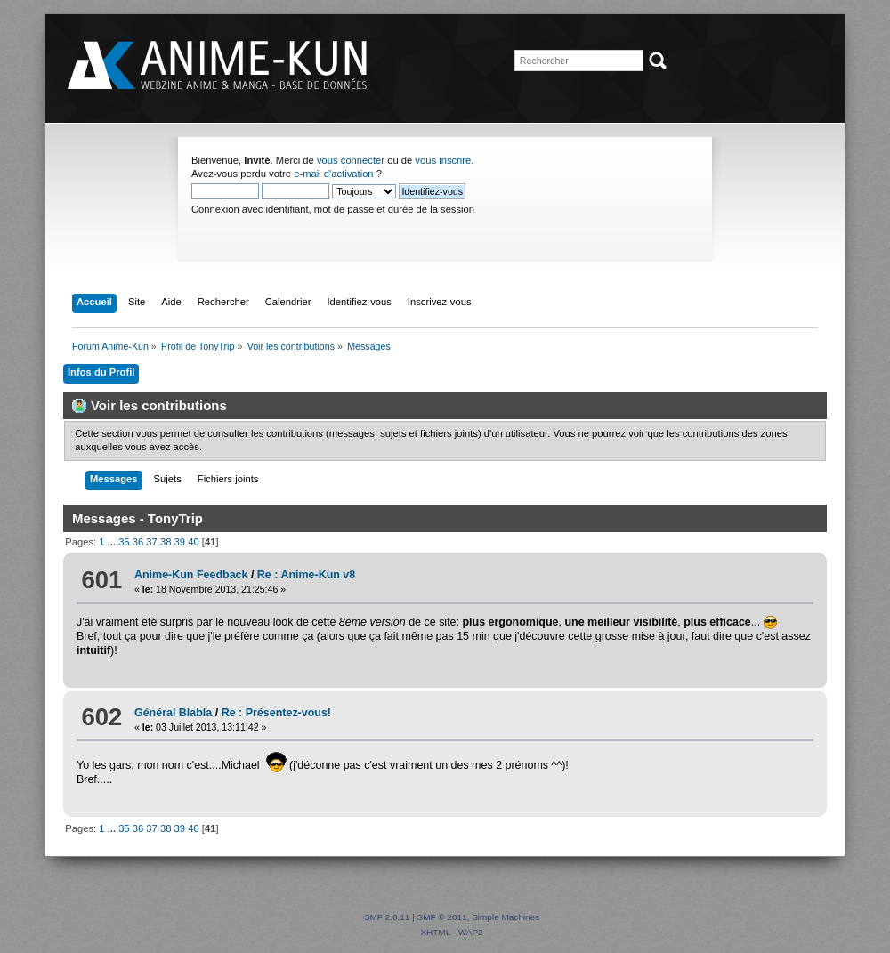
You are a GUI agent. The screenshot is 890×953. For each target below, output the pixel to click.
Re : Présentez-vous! (276, 713)
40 (193, 542)
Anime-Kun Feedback (190, 575)
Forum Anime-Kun (219, 66)
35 (123, 542)
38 (165, 542)
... (113, 542)
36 (138, 542)
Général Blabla (173, 713)
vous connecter (350, 160)
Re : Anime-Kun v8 (306, 575)
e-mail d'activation (333, 173)
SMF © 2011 (442, 917)
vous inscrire (443, 160)
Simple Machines (505, 917)
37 (151, 542)
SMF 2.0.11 (387, 917)
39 (179, 542)
